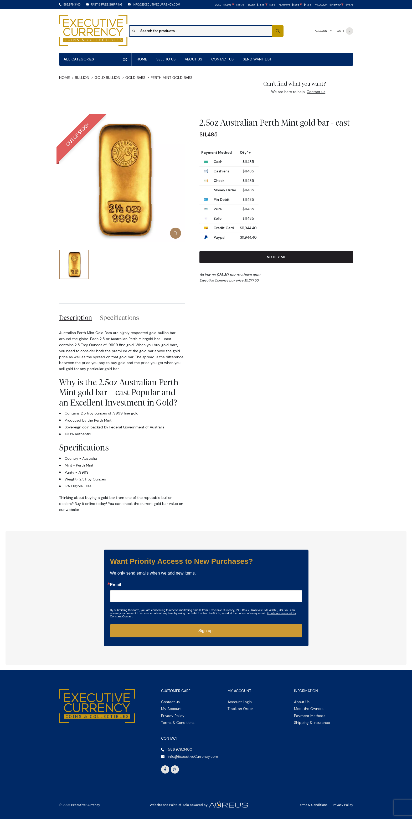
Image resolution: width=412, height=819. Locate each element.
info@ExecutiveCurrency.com (156, 4)
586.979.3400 (72, 4)
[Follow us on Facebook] (165, 769)
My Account (171, 708)
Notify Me (276, 257)
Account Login (240, 701)
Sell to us (166, 59)
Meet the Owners (308, 708)
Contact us (316, 91)
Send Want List (257, 59)
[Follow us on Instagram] (175, 769)
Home (141, 59)
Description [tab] (75, 317)
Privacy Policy (172, 715)
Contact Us (222, 59)
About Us (193, 59)
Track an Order (240, 708)
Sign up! (206, 630)
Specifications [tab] (119, 317)
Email (115, 585)
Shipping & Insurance (312, 722)
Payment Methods (309, 715)
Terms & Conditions (177, 722)
